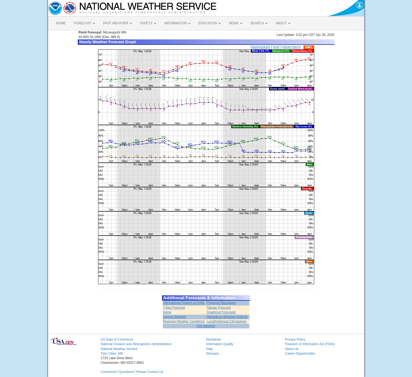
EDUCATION (209, 23)
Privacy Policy (295, 339)
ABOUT (283, 23)
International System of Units (183, 303)
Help (209, 349)
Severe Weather (174, 317)
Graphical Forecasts (221, 312)
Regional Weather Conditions (184, 321)
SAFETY (148, 23)
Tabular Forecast (219, 308)
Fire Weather (206, 326)
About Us (291, 349)
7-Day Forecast (174, 308)
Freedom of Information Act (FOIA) (310, 344)
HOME (61, 23)
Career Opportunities (300, 353)
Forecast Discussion (221, 303)
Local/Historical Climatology (226, 321)
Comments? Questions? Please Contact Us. (132, 372)
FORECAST (84, 23)
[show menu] (291, 47)
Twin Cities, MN (112, 353)
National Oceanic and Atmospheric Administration (136, 344)
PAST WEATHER (117, 23)
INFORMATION (177, 23)
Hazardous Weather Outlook (227, 317)
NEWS (235, 23)
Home (167, 312)
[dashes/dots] (260, 47)
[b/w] (276, 47)
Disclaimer (213, 339)
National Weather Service (119, 349)
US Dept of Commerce (117, 339)
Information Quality (219, 344)
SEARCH (258, 23)
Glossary (212, 353)
